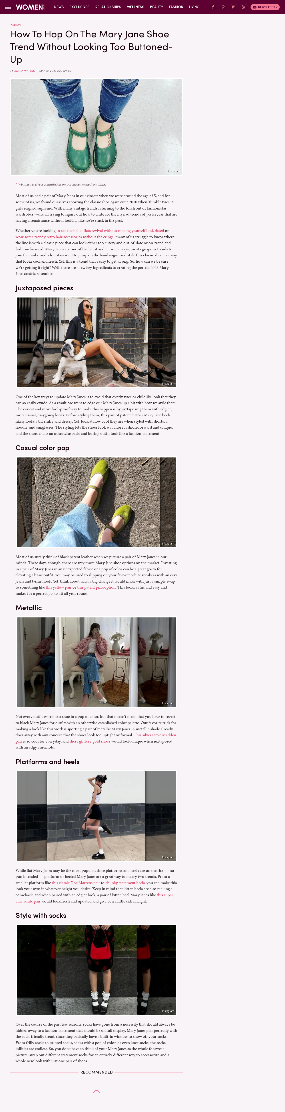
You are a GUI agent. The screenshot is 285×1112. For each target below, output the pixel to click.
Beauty (156, 7)
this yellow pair (59, 587)
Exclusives (80, 7)
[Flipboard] (233, 7)
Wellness (135, 7)
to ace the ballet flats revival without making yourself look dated (110, 231)
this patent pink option (96, 587)
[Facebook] (213, 7)
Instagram (174, 171)
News (59, 7)
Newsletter (265, 7)
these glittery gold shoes (90, 741)
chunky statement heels (125, 883)
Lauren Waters (24, 70)
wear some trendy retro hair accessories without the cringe (65, 237)
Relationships (108, 7)
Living (194, 7)
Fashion (176, 7)
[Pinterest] (223, 7)
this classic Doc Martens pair (76, 883)
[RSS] (243, 7)
